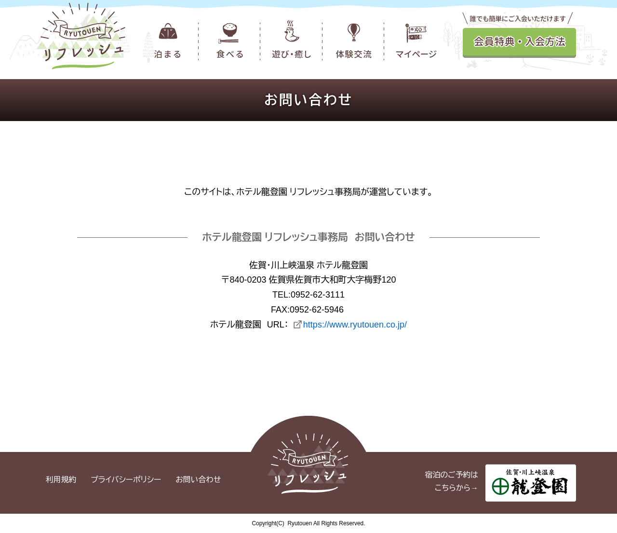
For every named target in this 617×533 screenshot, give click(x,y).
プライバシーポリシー (126, 480)
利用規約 (61, 480)
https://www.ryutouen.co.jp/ (355, 324)
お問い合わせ (198, 480)
